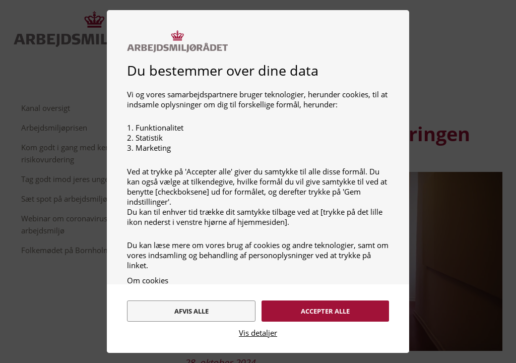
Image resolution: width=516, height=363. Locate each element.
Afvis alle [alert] (190, 305)
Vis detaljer (258, 333)
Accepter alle (326, 305)
